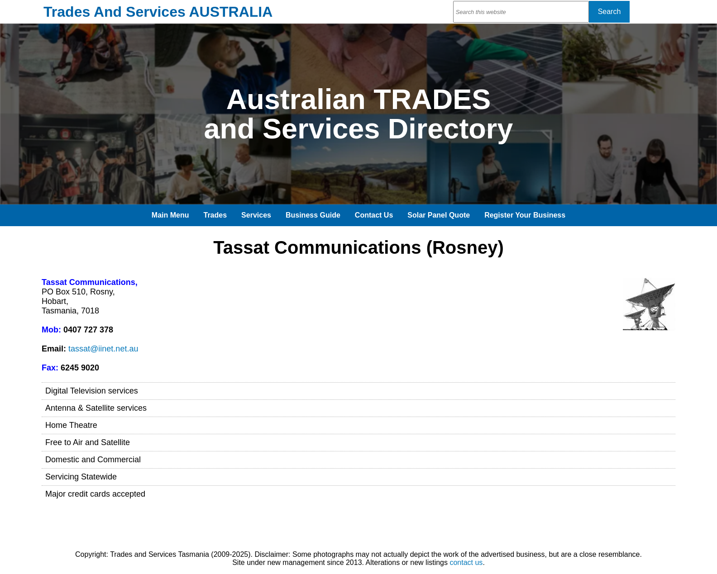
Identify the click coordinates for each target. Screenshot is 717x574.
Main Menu (170, 215)
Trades (215, 215)
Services (256, 215)
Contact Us (374, 215)
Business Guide (313, 215)
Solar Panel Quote (438, 215)
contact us (466, 562)
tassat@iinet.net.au (103, 348)
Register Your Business (524, 215)
